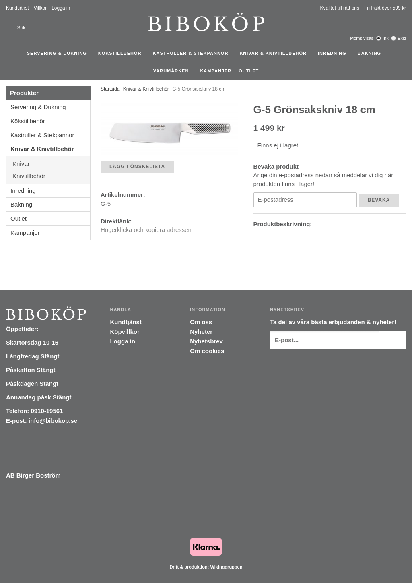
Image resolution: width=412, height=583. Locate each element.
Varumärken (173, 70)
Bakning (371, 53)
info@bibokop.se (53, 420)
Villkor (40, 8)
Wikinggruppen (226, 566)
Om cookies (207, 350)
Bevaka (379, 200)
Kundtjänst (17, 8)
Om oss (201, 321)
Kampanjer (215, 70)
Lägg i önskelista (137, 167)
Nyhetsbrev (206, 341)
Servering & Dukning (59, 53)
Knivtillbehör (51, 175)
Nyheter (201, 331)
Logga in (61, 8)
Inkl (386, 38)
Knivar (51, 163)
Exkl (402, 38)
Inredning (334, 53)
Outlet (249, 70)
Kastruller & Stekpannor (193, 53)
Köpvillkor (124, 331)
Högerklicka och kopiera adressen (146, 229)
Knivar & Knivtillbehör (275, 53)
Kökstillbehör (122, 53)
